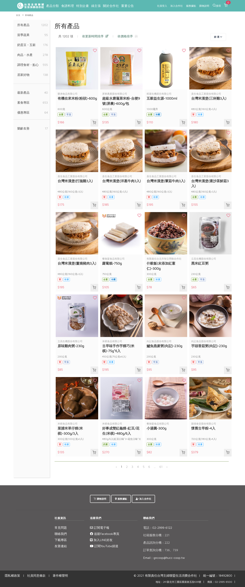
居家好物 (23, 74)
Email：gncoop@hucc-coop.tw (164, 557)
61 (161, 466)
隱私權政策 (12, 575)
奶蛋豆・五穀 (26, 45)
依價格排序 (127, 36)
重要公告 (127, 5)
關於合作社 (111, 5)
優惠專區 (23, 112)
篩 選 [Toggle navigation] (218, 36)
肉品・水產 (25, 55)
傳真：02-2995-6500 (219, 581)
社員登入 (162, 5)
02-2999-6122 (157, 527)
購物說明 (204, 5)
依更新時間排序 (95, 36)
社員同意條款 (36, 575)
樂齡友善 (23, 128)
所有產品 (29, 15)
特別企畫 (82, 5)
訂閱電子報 (99, 527)
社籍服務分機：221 (156, 535)
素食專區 (23, 102)
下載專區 (61, 540)
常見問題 (61, 527)
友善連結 (61, 546)
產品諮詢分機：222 (156, 542)
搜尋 (216, 5)
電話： (147, 527)
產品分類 (52, 5)
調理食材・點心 (28, 64)
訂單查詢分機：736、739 (160, 550)
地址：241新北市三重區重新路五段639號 (178, 581)
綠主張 (96, 5)
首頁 (18, 15)
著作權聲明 (60, 575)
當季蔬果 (23, 35)
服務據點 (191, 5)
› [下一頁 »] (166, 466)
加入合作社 (176, 5)
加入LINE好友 (101, 540)
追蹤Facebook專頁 (104, 533)
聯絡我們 (61, 533)
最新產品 (23, 92)
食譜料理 (67, 5)
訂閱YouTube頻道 (104, 546)
